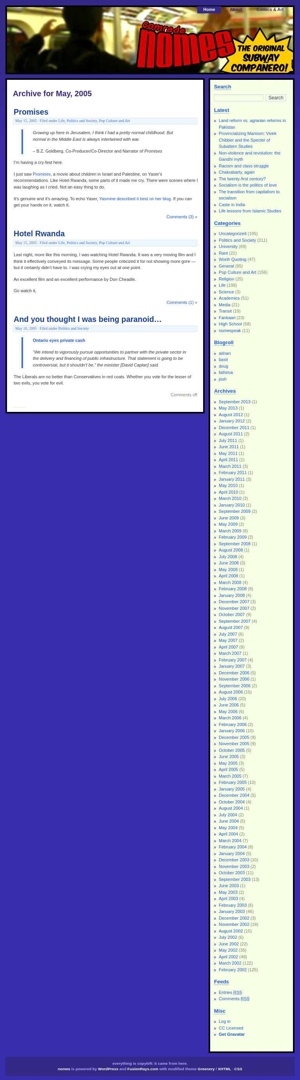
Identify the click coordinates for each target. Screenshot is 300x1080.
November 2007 (234, 608)
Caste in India (232, 204)
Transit (225, 311)
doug (223, 366)
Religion (226, 279)
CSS (238, 1069)
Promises (31, 112)
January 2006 (232, 730)
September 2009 (234, 511)
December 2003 (234, 859)
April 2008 (228, 575)
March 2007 (230, 653)
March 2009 (230, 530)
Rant (223, 253)
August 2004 (231, 808)
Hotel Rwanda (39, 233)
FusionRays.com (142, 1069)
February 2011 (233, 472)
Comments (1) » (181, 302)
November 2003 (234, 866)
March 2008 (230, 582)
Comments (234, 998)
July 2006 (228, 698)
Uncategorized (232, 233)
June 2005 (229, 756)
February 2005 (233, 782)
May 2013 (228, 408)
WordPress (108, 1069)
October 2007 (232, 614)
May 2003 (228, 892)
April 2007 (228, 647)
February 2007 (233, 660)
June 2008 (229, 563)
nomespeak (230, 330)
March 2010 (230, 498)
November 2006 (234, 679)
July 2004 (228, 814)
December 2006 (234, 672)
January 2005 (232, 789)
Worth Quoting (232, 259)
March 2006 (230, 717)
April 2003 (228, 898)
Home (209, 9)
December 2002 (234, 918)
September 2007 (234, 621)
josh (223, 379)
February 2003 (233, 905)
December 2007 (234, 601)
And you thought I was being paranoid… (88, 319)
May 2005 (228, 763)
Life (61, 121)
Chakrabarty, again (237, 172)
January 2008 (232, 595)
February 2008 (233, 588)
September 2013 (234, 401)
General (226, 266)
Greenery (206, 1069)
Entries (230, 992)
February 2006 (233, 724)
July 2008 (228, 556)
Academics (229, 298)
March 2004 (230, 840)
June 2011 (229, 446)
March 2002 (230, 963)
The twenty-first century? (242, 178)
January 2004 (232, 853)
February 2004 (233, 847)
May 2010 (228, 485)
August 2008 (231, 550)
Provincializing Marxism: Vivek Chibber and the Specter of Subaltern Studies (248, 140)
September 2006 (234, 685)
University (228, 246)
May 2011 (228, 453)
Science (226, 291)
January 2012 (232, 421)
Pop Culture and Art (114, 121)
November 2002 (234, 924)
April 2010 (228, 492)
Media (224, 304)
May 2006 (228, 711)
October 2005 (232, 750)
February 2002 (233, 969)
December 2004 (234, 795)
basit (223, 359)
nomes (64, 1069)
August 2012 (231, 414)
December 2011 (234, 427)
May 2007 (228, 640)
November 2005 (234, 743)
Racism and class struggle (244, 166)
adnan (225, 353)
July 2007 (228, 634)
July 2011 (228, 440)
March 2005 (230, 776)
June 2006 (229, 705)
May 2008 (228, 569)
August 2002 (231, 931)
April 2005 (228, 769)
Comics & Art (270, 9)
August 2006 (231, 692)
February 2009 (233, 537)
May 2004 (228, 827)
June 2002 (229, 944)
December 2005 (234, 737)
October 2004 (232, 802)
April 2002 (228, 956)
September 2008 (234, 543)
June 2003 (229, 885)
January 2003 (232, 911)
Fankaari (227, 317)
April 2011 (228, 459)
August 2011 (231, 433)
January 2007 (232, 666)
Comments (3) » (181, 216)
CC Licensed (231, 1028)
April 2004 (228, 834)
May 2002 (228, 950)
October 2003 (232, 872)
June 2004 (229, 821)
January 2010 (232, 505)
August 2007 (231, 627)
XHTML (224, 1069)
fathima (226, 372)
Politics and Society (82, 121)
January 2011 (232, 479)
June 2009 (229, 518)
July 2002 (228, 937)
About (236, 9)
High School (230, 324)
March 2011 (230, 466)
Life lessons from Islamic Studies (250, 210)
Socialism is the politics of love (248, 185)
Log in (224, 1021)
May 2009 (228, 524)
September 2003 (234, 879)
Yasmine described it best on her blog (135, 198)
